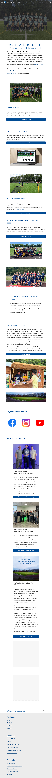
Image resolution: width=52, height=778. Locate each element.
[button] (2, 2)
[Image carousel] (26, 278)
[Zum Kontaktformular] (26, 119)
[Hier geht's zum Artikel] (26, 636)
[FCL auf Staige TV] (26, 354)
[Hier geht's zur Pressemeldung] (26, 497)
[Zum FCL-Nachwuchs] (26, 213)
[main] (26, 58)
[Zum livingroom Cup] (26, 236)
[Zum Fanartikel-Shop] (26, 143)
